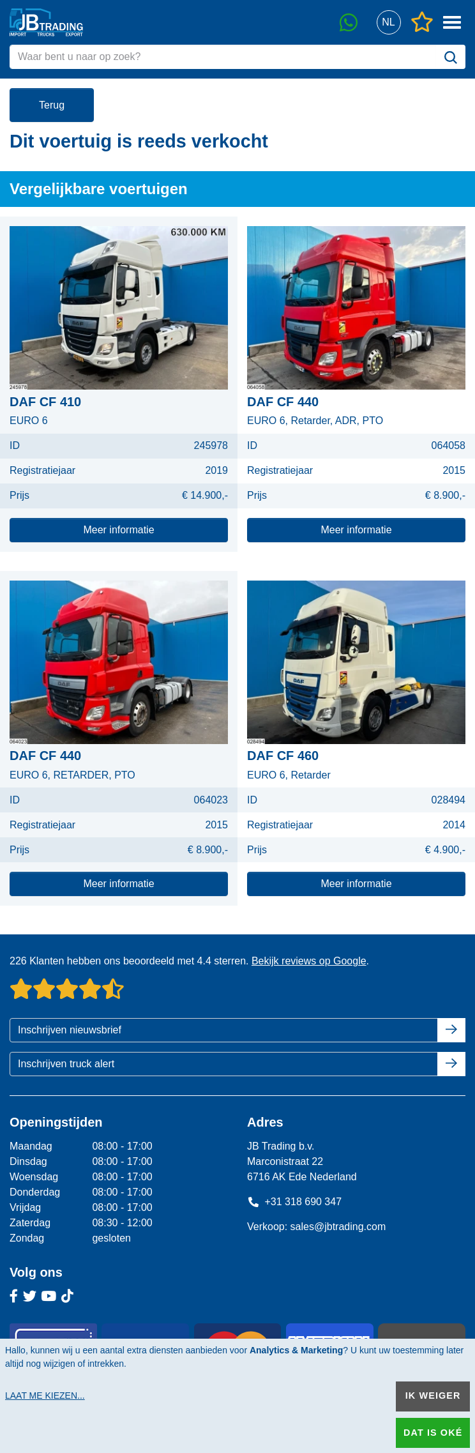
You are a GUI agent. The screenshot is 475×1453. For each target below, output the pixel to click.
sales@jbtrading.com (338, 1226)
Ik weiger (433, 1395)
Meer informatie (118, 529)
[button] (388, 23)
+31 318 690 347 (294, 1201)
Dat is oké (432, 1432)
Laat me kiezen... (45, 1395)
